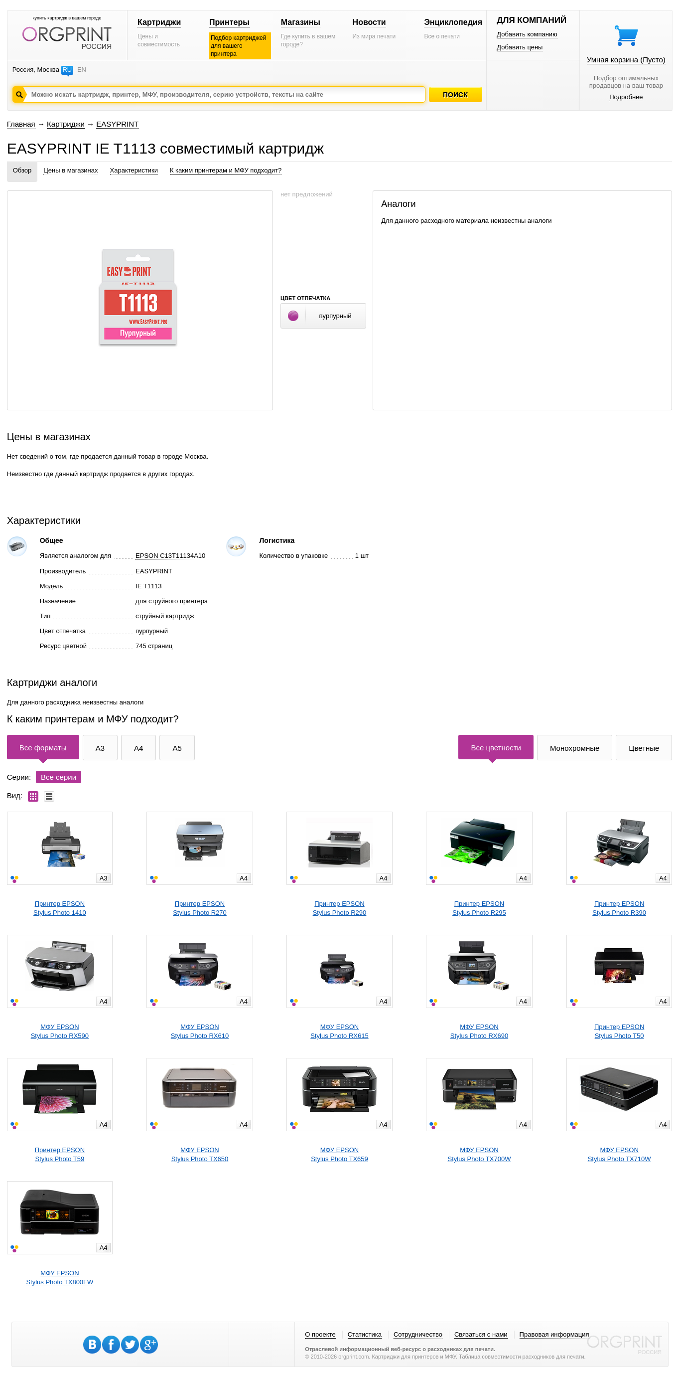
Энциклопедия (453, 22)
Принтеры (229, 22)
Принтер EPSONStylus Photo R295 (479, 908)
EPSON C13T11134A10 (170, 555)
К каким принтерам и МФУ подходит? (225, 170)
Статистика (365, 1334)
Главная (21, 124)
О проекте (320, 1334)
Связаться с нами (481, 1334)
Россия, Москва (35, 69)
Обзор (22, 170)
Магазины (300, 22)
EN (81, 69)
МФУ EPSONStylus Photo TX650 (200, 1154)
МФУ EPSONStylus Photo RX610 (200, 1031)
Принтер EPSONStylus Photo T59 (60, 1154)
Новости (369, 22)
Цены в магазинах (70, 170)
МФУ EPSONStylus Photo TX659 (339, 1154)
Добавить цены (520, 47)
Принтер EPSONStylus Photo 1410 (59, 908)
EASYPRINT (117, 124)
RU (67, 69)
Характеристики (134, 170)
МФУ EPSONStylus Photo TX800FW (59, 1277)
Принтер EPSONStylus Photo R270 (200, 908)
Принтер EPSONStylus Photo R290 (340, 908)
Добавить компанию (527, 34)
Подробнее (626, 97)
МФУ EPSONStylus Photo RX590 (60, 1031)
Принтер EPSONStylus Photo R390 (619, 908)
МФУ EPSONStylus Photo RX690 (479, 1031)
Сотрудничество (418, 1334)
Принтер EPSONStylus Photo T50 (619, 1031)
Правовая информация (554, 1334)
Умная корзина (626, 59)
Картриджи (159, 22)
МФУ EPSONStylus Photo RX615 (339, 1031)
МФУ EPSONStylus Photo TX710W (619, 1154)
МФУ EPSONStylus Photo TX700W (479, 1154)
